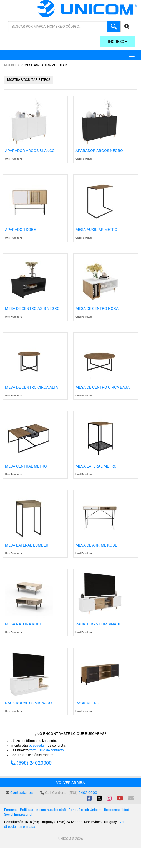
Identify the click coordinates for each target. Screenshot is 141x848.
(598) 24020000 (34, 763)
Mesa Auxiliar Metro (96, 230)
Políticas (26, 810)
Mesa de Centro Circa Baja (102, 387)
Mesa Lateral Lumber (26, 545)
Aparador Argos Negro (99, 151)
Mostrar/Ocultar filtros (28, 80)
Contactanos (21, 792)
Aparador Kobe (20, 230)
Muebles (11, 65)
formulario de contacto (46, 750)
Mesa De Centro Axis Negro (32, 308)
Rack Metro (87, 703)
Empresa (10, 810)
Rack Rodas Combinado (28, 703)
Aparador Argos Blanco (30, 151)
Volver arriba (70, 782)
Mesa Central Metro (26, 466)
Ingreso (117, 41)
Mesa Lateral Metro (96, 466)
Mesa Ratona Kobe (23, 624)
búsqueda (36, 746)
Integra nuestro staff (51, 810)
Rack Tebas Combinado (98, 624)
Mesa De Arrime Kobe (96, 545)
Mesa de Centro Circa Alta (31, 387)
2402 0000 (88, 792)
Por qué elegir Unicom (85, 810)
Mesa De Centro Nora (97, 308)
